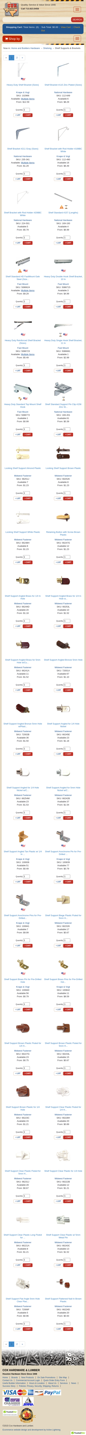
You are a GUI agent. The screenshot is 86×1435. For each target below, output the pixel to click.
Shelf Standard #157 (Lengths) (63, 212)
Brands (14, 1377)
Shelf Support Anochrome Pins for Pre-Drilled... (23, 916)
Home (5, 1377)
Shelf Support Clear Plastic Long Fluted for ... (23, 1236)
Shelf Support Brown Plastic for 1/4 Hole (23, 1108)
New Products (27, 1377)
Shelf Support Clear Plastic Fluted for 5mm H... (23, 1172)
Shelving (47, 48)
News (73, 1383)
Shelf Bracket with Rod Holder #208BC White (23, 214)
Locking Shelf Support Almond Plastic (23, 468)
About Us (52, 1383)
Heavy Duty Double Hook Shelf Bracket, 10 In (63, 277)
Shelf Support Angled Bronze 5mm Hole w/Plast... (23, 725)
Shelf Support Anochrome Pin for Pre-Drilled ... (63, 852)
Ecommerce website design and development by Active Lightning (32, 1430)
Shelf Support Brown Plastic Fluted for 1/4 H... (22, 1044)
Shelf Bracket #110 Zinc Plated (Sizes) (63, 85)
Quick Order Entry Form (54, 1380)
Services (64, 1383)
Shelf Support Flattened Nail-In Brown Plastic (63, 1300)
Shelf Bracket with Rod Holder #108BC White (63, 150)
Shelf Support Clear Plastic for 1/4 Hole (63, 1171)
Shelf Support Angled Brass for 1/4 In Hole (23, 597)
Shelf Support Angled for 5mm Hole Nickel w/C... (63, 789)
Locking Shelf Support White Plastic (23, 532)
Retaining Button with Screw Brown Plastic (63, 533)
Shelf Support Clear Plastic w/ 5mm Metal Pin (63, 1236)
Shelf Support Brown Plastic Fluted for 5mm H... (63, 1044)
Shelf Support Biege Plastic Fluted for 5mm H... (63, 916)
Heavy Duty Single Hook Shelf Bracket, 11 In (63, 341)
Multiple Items (28, 99)
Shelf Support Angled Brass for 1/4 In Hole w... (63, 597)
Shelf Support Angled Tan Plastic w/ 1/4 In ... (23, 852)
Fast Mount (22, 284)
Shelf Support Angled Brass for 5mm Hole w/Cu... (22, 661)
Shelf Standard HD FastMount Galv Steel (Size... (23, 277)
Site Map (63, 1377)
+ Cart (28, 115)
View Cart (66, 27)
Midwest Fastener (22, 475)
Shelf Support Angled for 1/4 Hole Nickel (63, 725)
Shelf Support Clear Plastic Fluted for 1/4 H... (63, 1108)
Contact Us (7, 1380)
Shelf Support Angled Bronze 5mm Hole (63, 660)
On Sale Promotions (46, 1377)
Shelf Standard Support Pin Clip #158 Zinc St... (63, 405)
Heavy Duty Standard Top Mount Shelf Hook (22, 405)
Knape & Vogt (23, 92)
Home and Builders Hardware (25, 48)
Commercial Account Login (28, 1380)
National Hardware (63, 92)
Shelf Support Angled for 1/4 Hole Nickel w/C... (23, 789)
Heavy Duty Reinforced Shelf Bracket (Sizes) (23, 341)
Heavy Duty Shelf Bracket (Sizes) (23, 85)
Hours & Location (37, 1383)
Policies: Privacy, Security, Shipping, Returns (39, 1386)
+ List (17, 115)
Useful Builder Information (14, 1383)
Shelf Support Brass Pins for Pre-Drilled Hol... (63, 980)
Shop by (12, 39)
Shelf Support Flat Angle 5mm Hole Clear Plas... (23, 1300)
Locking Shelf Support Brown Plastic (63, 468)
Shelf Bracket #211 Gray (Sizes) (22, 148)
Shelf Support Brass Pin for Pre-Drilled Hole (22, 980)
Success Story (9, 1386)
